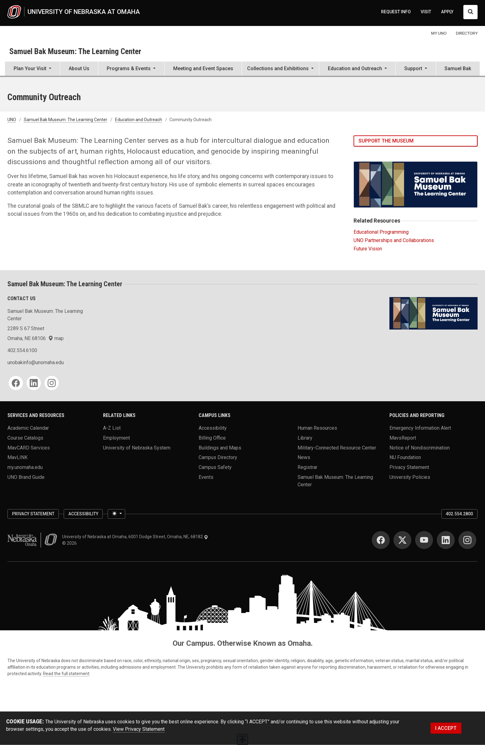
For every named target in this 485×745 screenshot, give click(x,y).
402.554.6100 (22, 350)
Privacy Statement (409, 467)
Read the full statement (66, 673)
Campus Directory (218, 457)
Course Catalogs (25, 438)
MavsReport (402, 438)
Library (305, 438)
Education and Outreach (138, 119)
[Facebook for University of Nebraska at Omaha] (381, 540)
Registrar (307, 467)
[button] (32, 69)
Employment (116, 438)
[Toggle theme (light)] (116, 514)
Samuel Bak (457, 68)
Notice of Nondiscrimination (419, 447)
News (304, 457)
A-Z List (112, 428)
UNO (11, 119)
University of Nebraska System (136, 447)
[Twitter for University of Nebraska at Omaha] (402, 540)
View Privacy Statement (139, 729)
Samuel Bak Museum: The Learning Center (75, 51)
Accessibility (213, 428)
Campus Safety (215, 467)
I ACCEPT (446, 728)
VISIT (426, 11)
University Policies (409, 477)
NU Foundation (405, 457)
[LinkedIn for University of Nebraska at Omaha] (446, 540)
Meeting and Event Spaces (203, 68)
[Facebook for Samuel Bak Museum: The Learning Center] (16, 383)
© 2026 (70, 543)
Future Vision (368, 249)
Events (206, 477)
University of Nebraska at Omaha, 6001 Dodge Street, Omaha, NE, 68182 (135, 536)
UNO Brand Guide (26, 477)
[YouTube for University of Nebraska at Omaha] (424, 540)
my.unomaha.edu (25, 467)
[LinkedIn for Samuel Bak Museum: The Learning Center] (34, 383)
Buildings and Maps (220, 447)
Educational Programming (381, 232)
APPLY (447, 11)
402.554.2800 (459, 513)
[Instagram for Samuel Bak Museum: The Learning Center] (52, 383)
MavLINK (17, 457)
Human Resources (317, 428)
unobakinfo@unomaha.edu (35, 362)
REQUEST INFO (396, 11)
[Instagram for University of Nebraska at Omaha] (467, 540)
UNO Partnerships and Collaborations (394, 240)
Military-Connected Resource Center (337, 447)
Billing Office (212, 438)
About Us (79, 68)
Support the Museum (386, 141)
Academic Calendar (28, 428)
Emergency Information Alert (420, 428)
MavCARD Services (28, 447)
